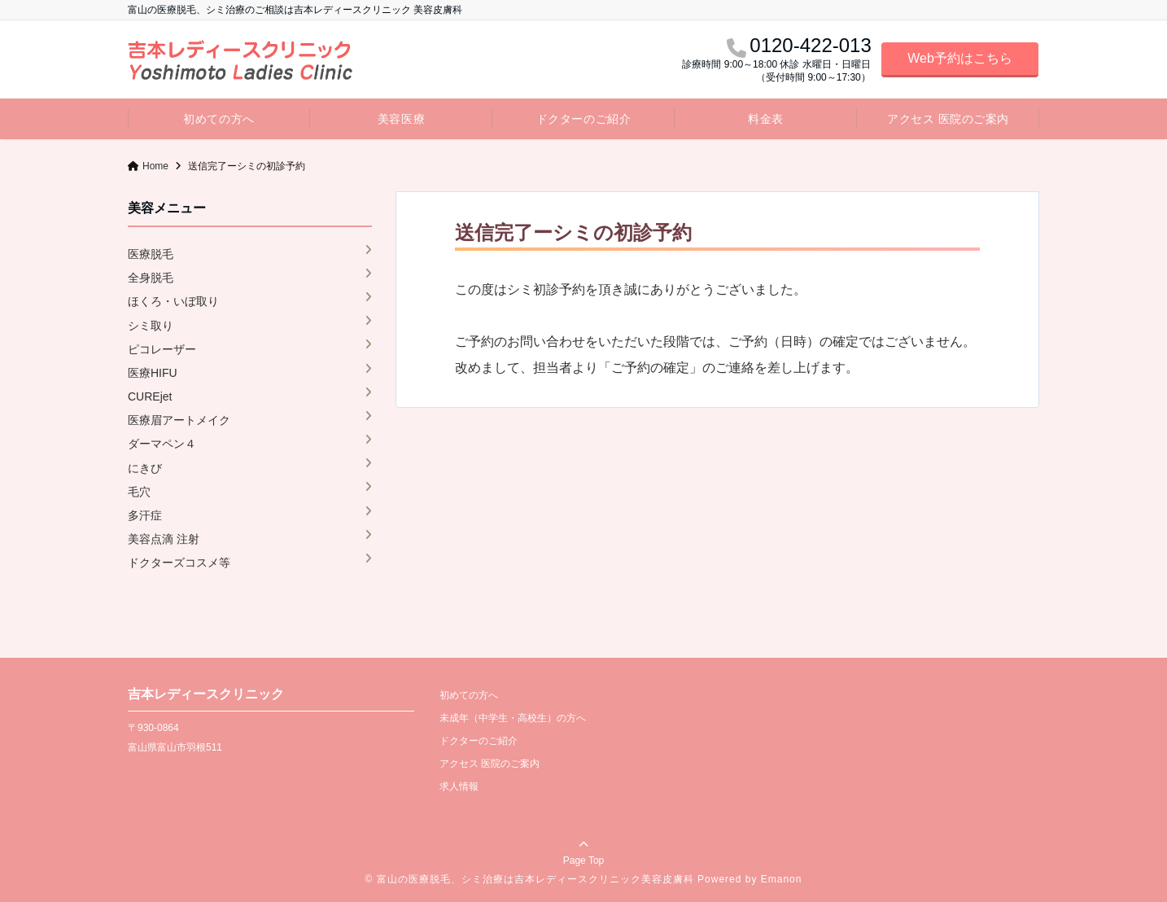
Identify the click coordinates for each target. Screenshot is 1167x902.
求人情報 (459, 786)
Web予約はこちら (959, 58)
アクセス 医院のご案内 (948, 118)
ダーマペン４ (162, 443)
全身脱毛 (150, 277)
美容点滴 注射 (163, 538)
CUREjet (150, 396)
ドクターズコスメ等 (179, 562)
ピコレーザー (162, 349)
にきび (145, 468)
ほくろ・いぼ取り (173, 301)
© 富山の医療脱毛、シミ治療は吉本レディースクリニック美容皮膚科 (529, 879)
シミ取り (150, 325)
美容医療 (401, 118)
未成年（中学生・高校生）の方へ (512, 718)
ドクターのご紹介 (583, 118)
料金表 (766, 118)
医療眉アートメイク (179, 420)
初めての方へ (218, 118)
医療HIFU (152, 372)
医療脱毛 (150, 254)
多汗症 (145, 515)
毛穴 (139, 491)
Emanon (781, 879)
